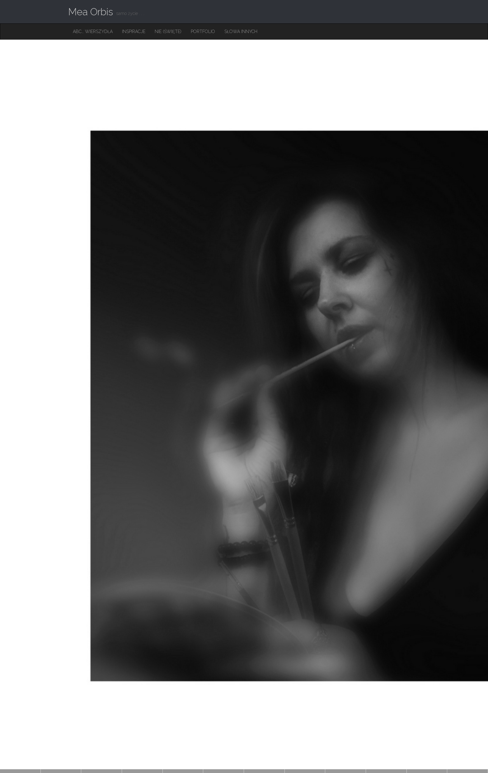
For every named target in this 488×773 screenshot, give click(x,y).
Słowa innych (240, 31)
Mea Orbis (90, 11)
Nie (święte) (168, 31)
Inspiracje (133, 31)
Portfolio (203, 31)
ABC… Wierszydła (93, 31)
